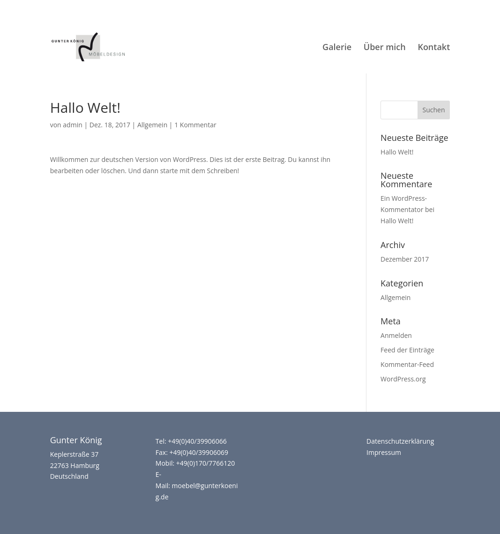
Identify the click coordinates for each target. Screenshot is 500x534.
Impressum (383, 452)
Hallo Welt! (397, 151)
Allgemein (152, 124)
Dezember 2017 (405, 259)
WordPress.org (403, 378)
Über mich (385, 47)
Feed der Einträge (407, 349)
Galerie (336, 48)
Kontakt (434, 48)
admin (72, 124)
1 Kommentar (195, 124)
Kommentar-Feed (407, 364)
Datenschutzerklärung (400, 441)
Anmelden (396, 335)
